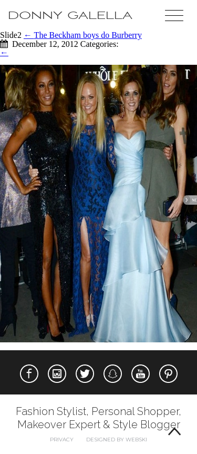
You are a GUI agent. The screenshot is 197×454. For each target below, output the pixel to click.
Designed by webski (116, 439)
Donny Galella (70, 15)
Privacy (62, 439)
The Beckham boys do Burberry (83, 35)
